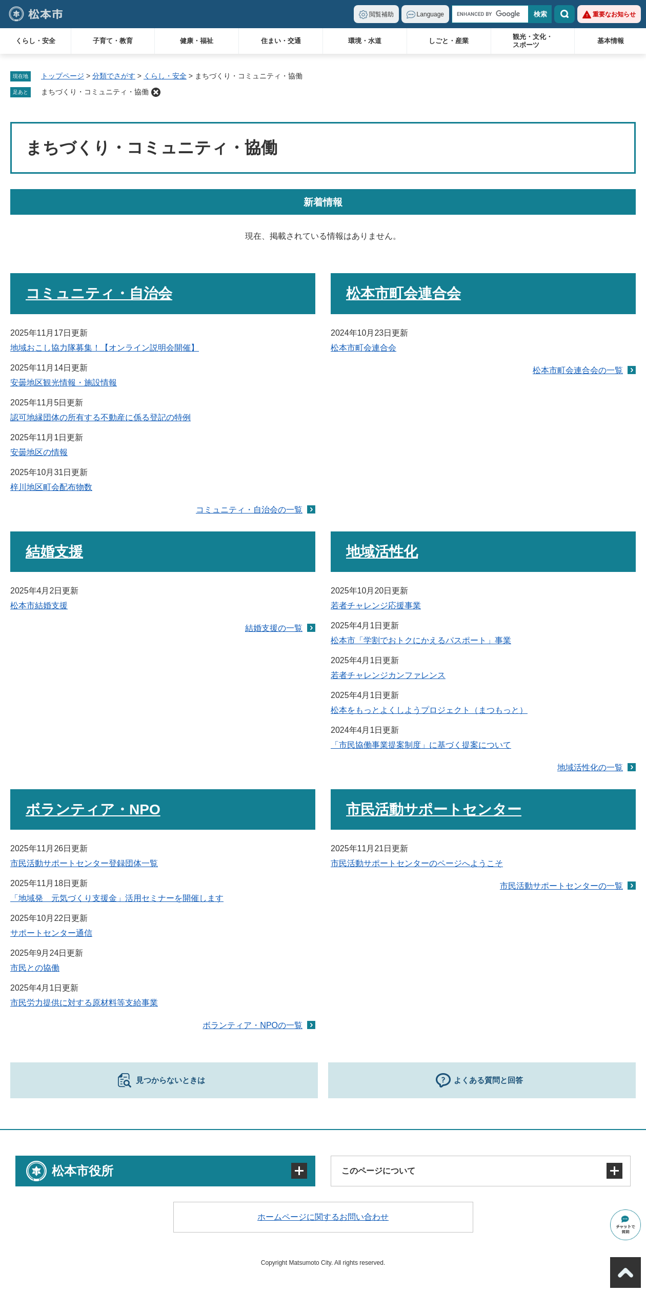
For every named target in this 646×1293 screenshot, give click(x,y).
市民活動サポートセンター (433, 809)
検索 (564, 14)
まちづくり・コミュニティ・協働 (95, 92)
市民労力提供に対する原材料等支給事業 (84, 1002)
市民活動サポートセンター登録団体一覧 (84, 863)
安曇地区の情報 (39, 452)
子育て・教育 (113, 41)
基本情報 (610, 41)
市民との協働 (34, 967)
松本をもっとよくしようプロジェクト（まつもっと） (429, 710)
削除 (155, 92)
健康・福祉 (196, 41)
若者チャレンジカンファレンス (388, 675)
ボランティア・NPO (93, 809)
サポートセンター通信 (51, 933)
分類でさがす (113, 76)
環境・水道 (364, 41)
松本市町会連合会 (403, 293)
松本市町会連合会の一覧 (578, 370)
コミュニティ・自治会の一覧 (249, 509)
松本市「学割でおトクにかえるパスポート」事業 (421, 640)
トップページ (62, 76)
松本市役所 (82, 1171)
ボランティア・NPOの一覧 (252, 1025)
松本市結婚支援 (39, 605)
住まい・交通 (281, 41)
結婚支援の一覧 (273, 628)
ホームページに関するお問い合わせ (323, 1217)
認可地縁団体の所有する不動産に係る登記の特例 (100, 417)
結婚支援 (54, 552)
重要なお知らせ (614, 14)
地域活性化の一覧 (590, 767)
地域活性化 (382, 552)
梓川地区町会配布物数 (51, 487)
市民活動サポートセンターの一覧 (561, 885)
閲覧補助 (381, 14)
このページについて (378, 1170)
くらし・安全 (35, 41)
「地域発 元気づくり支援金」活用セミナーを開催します (117, 898)
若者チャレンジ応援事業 (376, 605)
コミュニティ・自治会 (99, 293)
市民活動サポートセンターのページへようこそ (417, 863)
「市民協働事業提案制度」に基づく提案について (421, 745)
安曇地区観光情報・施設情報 (63, 382)
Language (430, 14)
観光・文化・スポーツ (533, 41)
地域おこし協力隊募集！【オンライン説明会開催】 (104, 347)
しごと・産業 (449, 41)
